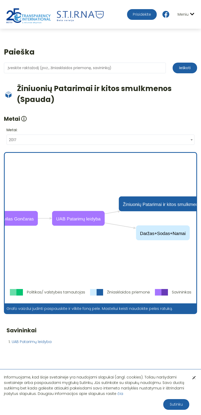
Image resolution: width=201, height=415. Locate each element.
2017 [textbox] (12, 139)
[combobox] (100, 140)
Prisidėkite (142, 14)
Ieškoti (185, 67)
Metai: (12, 130)
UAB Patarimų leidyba (32, 341)
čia (120, 393)
